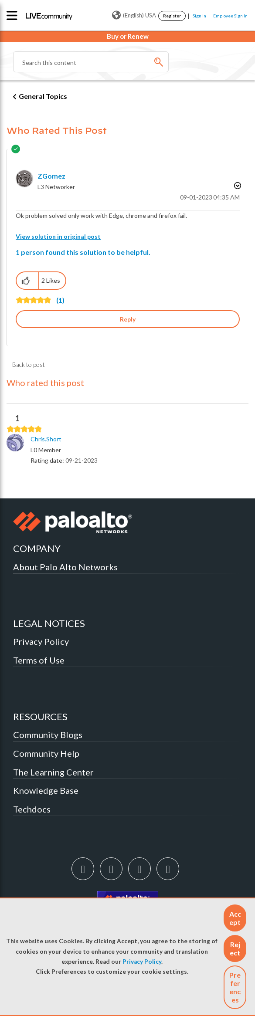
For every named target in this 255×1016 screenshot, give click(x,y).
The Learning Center (53, 772)
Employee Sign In (230, 15)
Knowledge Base (45, 790)
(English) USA (134, 15)
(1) (60, 300)
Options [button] (236, 185)
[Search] (91, 61)
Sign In (199, 15)
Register (172, 15)
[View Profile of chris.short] (46, 439)
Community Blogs (47, 734)
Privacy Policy (141, 961)
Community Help (46, 753)
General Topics (43, 96)
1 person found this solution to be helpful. (83, 252)
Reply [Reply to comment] (128, 319)
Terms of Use (39, 660)
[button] (235, 917)
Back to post (28, 364)
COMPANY (37, 548)
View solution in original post (58, 236)
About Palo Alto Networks (65, 567)
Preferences (235, 987)
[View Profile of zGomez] (51, 176)
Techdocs (32, 809)
